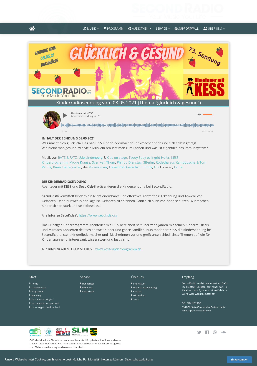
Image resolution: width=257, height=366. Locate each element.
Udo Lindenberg (91, 157)
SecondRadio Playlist (42, 299)
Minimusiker (98, 167)
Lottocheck (88, 291)
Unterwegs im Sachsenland (45, 307)
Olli (156, 167)
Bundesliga (88, 283)
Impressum (139, 283)
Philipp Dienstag (129, 162)
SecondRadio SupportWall (45, 303)
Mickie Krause (79, 162)
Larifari (179, 167)
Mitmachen (139, 295)
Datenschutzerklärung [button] (139, 359)
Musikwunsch (38, 287)
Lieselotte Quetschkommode (130, 167)
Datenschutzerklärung (145, 287)
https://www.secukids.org (98, 215)
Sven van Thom (103, 162)
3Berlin (148, 162)
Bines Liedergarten (67, 167)
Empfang (36, 295)
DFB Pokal (87, 287)
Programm (37, 291)
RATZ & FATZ (67, 157)
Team (136, 299)
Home (34, 283)
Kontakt (137, 291)
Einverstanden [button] (239, 359)
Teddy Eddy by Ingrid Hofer (149, 157)
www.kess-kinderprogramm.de (118, 249)
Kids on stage (117, 157)
